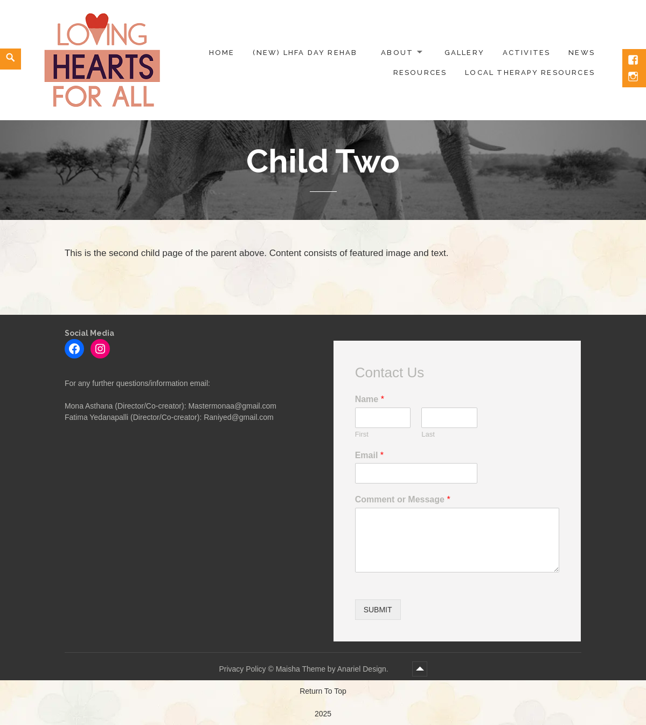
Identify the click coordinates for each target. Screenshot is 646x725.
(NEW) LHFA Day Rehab (305, 53)
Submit (378, 609)
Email (369, 455)
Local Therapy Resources (530, 72)
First (362, 434)
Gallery (464, 53)
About (397, 53)
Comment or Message (402, 499)
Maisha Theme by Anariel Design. (333, 669)
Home (222, 53)
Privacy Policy (242, 669)
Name (369, 399)
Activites (527, 53)
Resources (420, 72)
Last (428, 434)
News (581, 53)
